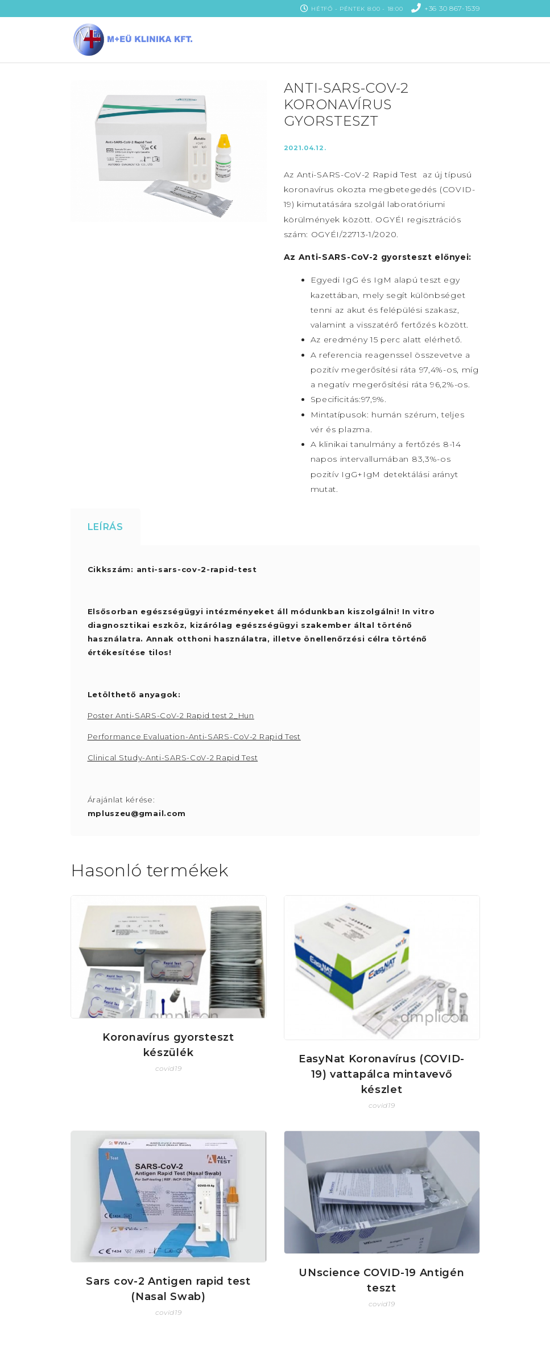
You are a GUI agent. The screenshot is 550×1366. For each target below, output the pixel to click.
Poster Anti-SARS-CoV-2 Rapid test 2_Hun (171, 715)
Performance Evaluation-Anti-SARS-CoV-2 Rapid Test (194, 736)
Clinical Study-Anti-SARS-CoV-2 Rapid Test (173, 757)
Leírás (105, 526)
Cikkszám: (111, 569)
